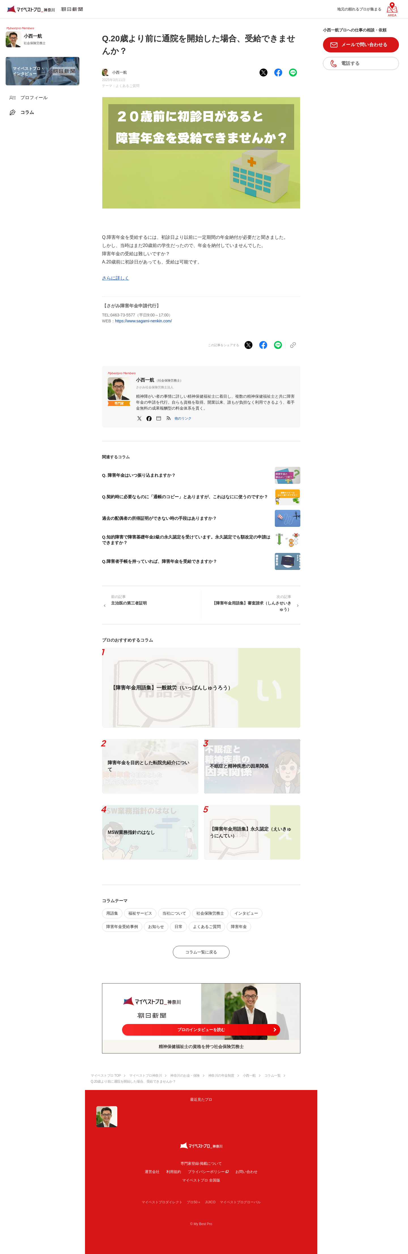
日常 (178, 926)
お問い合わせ (246, 1172)
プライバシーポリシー (206, 1172)
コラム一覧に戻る (201, 952)
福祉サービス (140, 913)
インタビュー (246, 913)
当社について (174, 913)
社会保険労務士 (210, 913)
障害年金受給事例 (122, 926)
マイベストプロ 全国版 (201, 1180)
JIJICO (210, 1202)
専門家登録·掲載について (201, 1163)
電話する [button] (350, 63)
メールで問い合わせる (364, 44)
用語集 (112, 913)
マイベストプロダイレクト (162, 1202)
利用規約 (173, 1172)
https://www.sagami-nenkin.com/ (143, 321)
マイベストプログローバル (240, 1202)
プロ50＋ (194, 1202)
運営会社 (152, 1172)
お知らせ (156, 926)
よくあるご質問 (127, 86)
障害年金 (239, 926)
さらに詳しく (115, 278)
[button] (183, 418)
